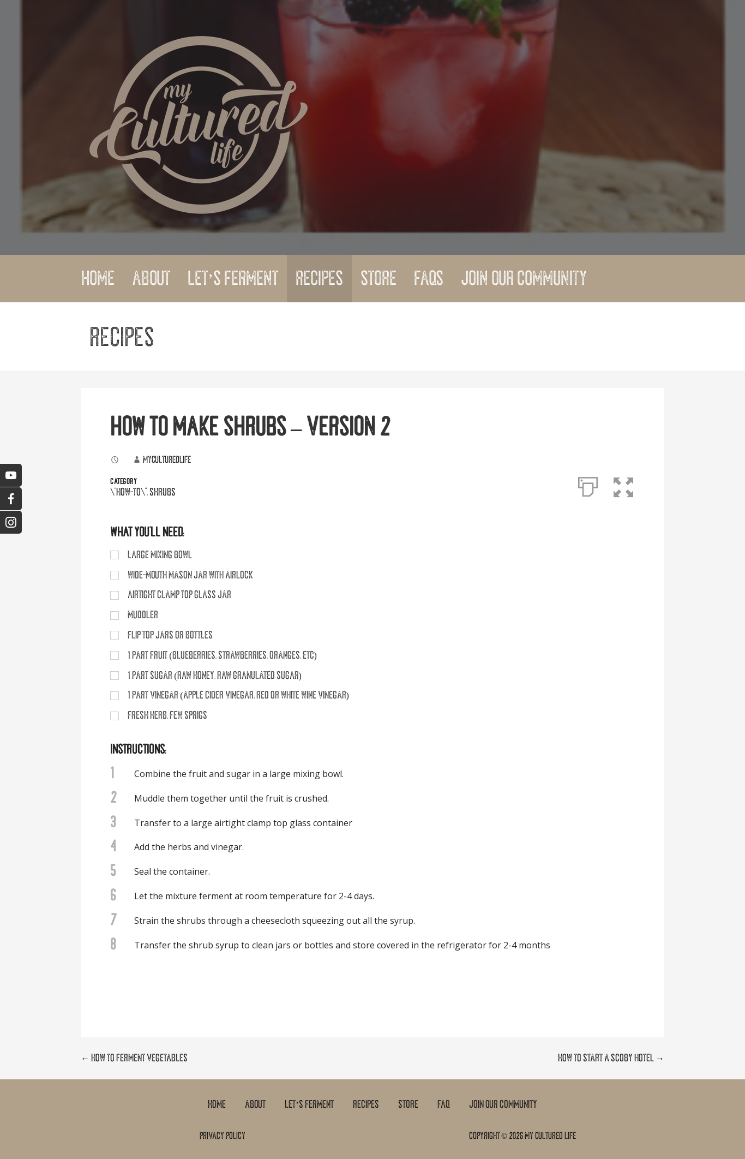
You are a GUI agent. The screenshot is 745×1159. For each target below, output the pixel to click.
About (151, 278)
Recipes (319, 278)
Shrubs (162, 492)
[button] (625, 484)
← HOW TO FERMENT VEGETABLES (134, 1058)
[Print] (588, 484)
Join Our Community (524, 278)
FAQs (428, 278)
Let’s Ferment (233, 278)
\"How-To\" (128, 492)
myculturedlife (167, 459)
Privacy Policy (222, 1135)
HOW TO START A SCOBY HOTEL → (611, 1058)
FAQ (443, 1104)
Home (98, 278)
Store (378, 278)
